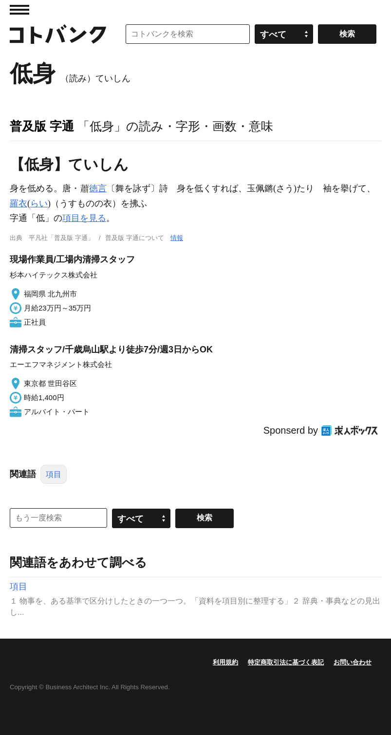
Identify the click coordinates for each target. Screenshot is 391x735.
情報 (176, 237)
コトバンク (58, 34)
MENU (19, 9)
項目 (53, 474)
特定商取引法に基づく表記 (286, 662)
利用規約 (225, 662)
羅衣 (18, 203)
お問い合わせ (353, 662)
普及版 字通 (42, 126)
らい (39, 203)
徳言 (98, 188)
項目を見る (84, 218)
